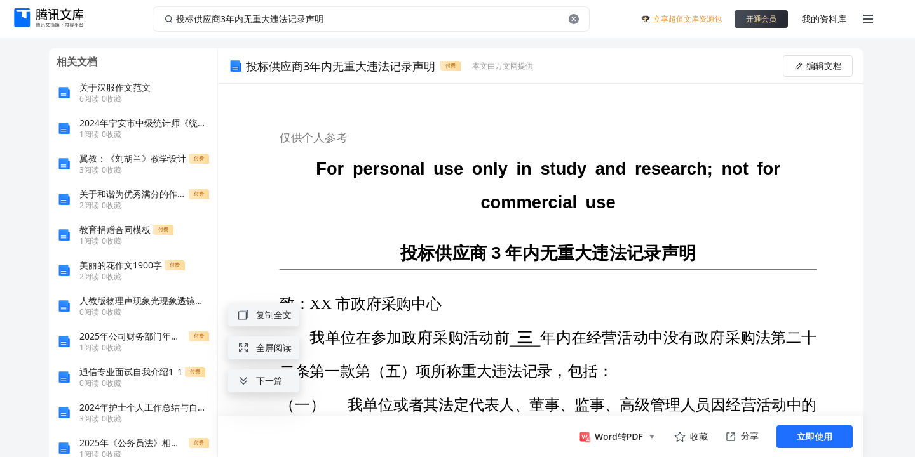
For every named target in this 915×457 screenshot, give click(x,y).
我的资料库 (824, 19)
